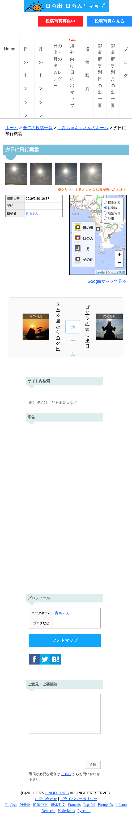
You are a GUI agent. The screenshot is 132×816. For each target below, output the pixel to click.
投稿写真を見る (109, 21)
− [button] (119, 263)
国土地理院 (117, 272)
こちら (66, 774)
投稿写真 (87, 53)
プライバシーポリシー (78, 799)
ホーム (11, 127)
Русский (84, 811)
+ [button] (119, 255)
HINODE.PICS (57, 793)
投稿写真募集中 (60, 21)
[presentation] (69, 747)
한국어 (25, 805)
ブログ (126, 53)
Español (89, 805)
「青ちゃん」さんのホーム (82, 127)
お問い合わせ (46, 799)
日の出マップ (26, 53)
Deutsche (48, 811)
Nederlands (66, 811)
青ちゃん (32, 213)
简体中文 (40, 805)
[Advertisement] (65, 506)
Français (74, 805)
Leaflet (100, 272)
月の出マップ (41, 53)
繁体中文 (57, 805)
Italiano (121, 805)
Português (105, 805)
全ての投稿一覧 (38, 127)
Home (9, 49)
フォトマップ (65, 640)
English (11, 805)
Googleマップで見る (107, 281)
